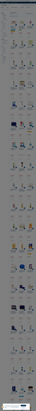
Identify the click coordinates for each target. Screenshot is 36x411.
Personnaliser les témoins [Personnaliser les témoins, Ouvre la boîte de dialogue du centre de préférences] (23, 407)
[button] (3, 407)
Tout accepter (23, 405)
